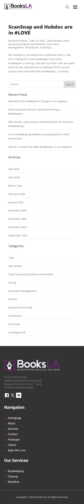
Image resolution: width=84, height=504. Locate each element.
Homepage (14, 418)
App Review (54, 40)
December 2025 (17, 210)
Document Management (22, 291)
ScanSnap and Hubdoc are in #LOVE (40, 29)
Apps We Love (16, 450)
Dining (12, 282)
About (11, 423)
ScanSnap (45, 47)
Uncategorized (16, 332)
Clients (12, 445)
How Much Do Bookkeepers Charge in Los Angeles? (38, 101)
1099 (11, 257)
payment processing (20, 307)
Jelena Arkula (19, 40)
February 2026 (16, 194)
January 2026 (16, 202)
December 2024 (17, 227)
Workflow (13, 482)
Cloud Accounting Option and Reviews (38, 42)
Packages (14, 439)
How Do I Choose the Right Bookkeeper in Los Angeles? (40, 146)
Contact (12, 434)
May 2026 (14, 169)
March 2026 (15, 185)
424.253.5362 (19, 377)
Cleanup (13, 476)
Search (70, 84)
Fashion (12, 299)
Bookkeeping (16, 471)
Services (13, 429)
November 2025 (17, 218)
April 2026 (14, 177)
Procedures (32, 47)
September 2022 (18, 235)
